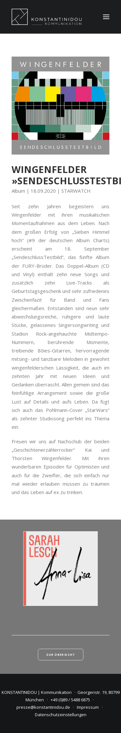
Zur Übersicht (60, 654)
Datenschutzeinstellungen (60, 714)
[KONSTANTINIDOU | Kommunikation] (47, 17)
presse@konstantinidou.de (43, 707)
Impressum (88, 707)
